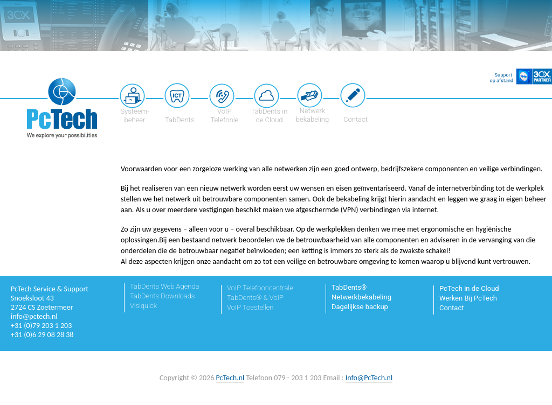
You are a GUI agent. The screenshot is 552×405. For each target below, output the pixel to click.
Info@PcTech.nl (369, 377)
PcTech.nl (230, 377)
